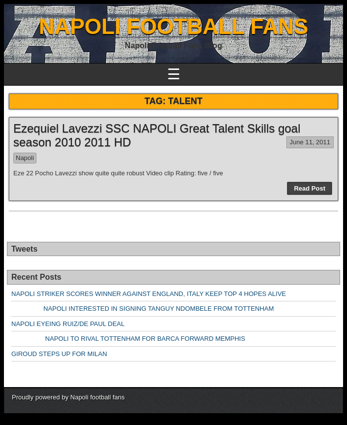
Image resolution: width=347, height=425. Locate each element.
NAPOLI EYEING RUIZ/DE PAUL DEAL (68, 323)
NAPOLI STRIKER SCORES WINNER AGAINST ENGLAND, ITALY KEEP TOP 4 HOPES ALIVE (148, 293)
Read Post (309, 188)
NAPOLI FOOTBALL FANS (174, 26)
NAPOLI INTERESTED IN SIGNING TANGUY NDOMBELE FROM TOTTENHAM (142, 308)
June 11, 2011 (310, 142)
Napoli (25, 158)
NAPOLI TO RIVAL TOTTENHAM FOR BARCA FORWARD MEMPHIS (128, 338)
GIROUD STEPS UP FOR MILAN (59, 354)
